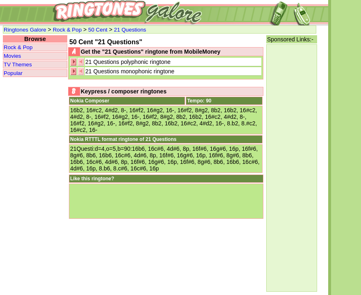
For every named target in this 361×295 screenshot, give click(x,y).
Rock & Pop (67, 30)
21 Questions (130, 30)
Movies (12, 56)
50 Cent (97, 30)
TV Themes (18, 64)
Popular (13, 73)
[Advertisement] (291, 168)
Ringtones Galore (25, 30)
